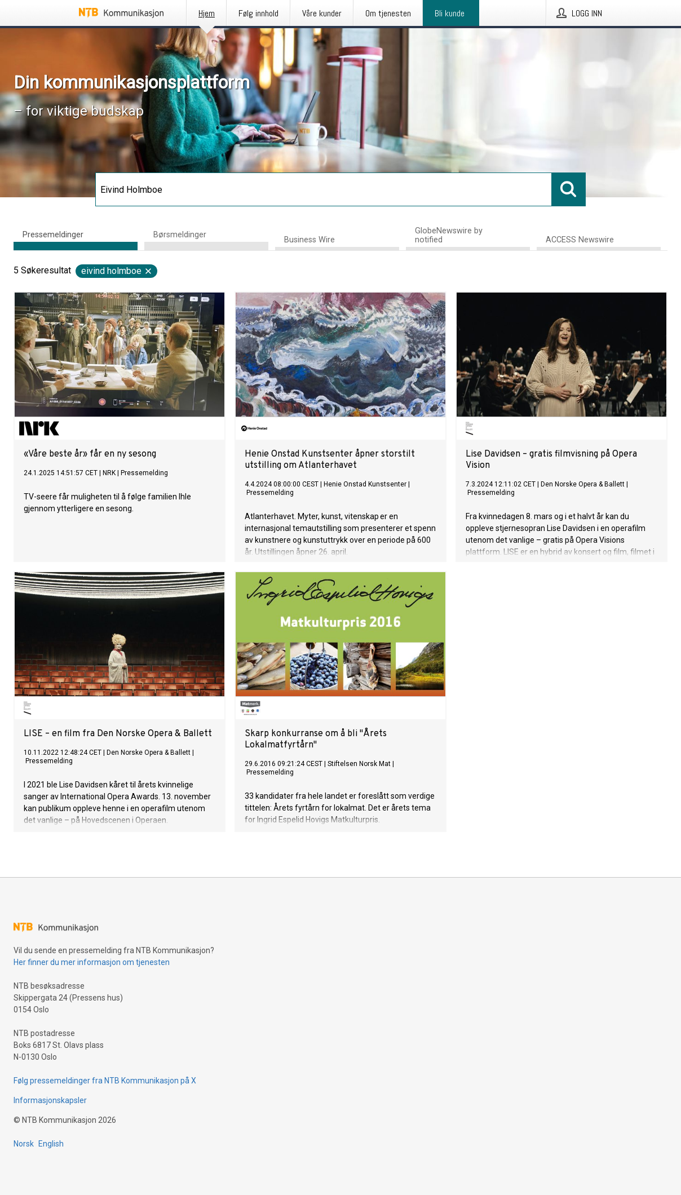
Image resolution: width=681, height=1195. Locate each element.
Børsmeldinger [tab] (179, 234)
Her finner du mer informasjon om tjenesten (92, 962)
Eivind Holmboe (117, 270)
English (51, 1143)
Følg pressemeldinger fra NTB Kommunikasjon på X (105, 1080)
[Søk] (323, 189)
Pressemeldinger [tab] (53, 234)
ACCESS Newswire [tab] (580, 240)
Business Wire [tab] (309, 240)
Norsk (24, 1143)
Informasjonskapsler (50, 1100)
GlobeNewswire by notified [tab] (449, 235)
